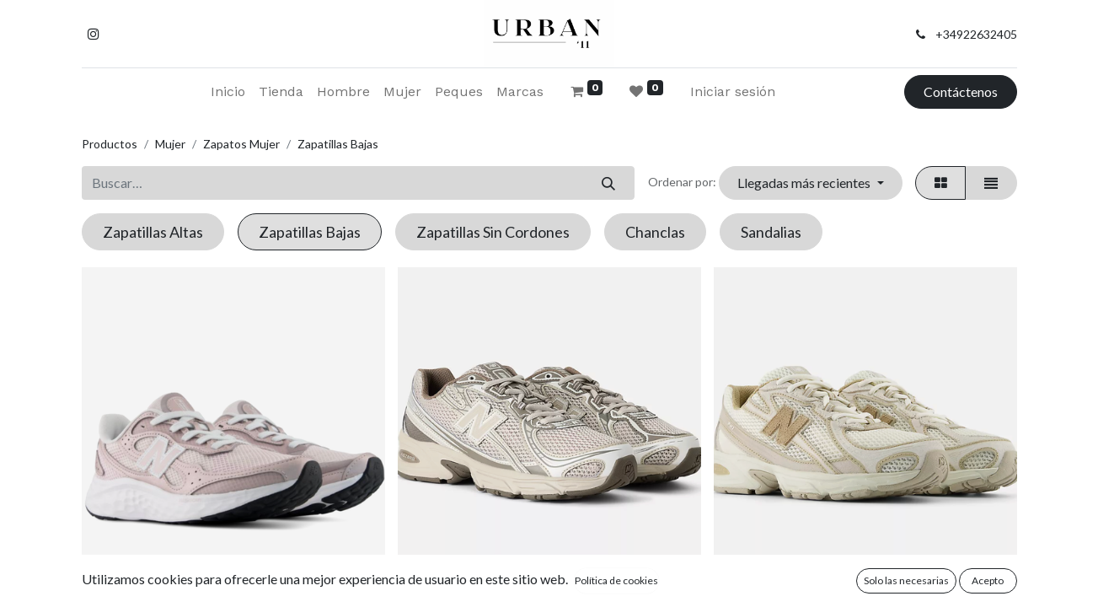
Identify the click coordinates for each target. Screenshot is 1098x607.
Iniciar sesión (732, 91)
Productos (109, 144)
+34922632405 (976, 34)
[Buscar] (609, 183)
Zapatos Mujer (241, 144)
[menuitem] (228, 92)
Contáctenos (961, 91)
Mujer (170, 144)
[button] (811, 183)
